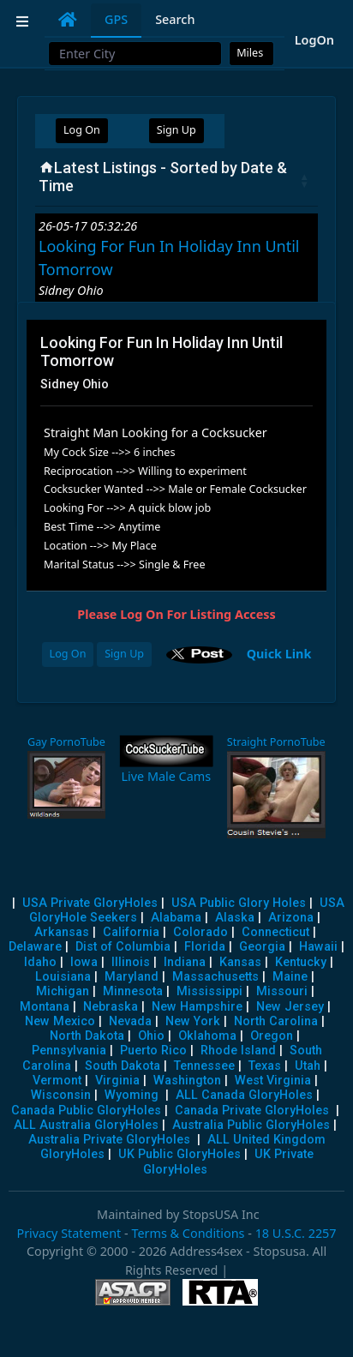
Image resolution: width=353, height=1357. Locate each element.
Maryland (132, 977)
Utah (307, 1066)
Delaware (35, 947)
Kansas (240, 962)
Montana (44, 1007)
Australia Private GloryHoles (109, 1139)
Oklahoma (207, 1036)
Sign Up (176, 130)
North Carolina (276, 1021)
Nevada (130, 1021)
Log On (81, 130)
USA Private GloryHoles (90, 903)
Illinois (130, 962)
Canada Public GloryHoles (86, 1110)
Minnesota (133, 991)
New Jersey (290, 1007)
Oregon (271, 1036)
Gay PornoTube (66, 742)
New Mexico (60, 1021)
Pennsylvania (69, 1050)
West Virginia (273, 1080)
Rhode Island (238, 1050)
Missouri (282, 991)
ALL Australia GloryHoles (86, 1125)
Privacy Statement (68, 1233)
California (131, 932)
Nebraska (110, 1007)
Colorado (200, 932)
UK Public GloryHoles (179, 1154)
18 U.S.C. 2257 (296, 1233)
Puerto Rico (153, 1050)
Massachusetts (215, 977)
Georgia (262, 947)
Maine (290, 977)
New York (192, 1021)
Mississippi (209, 991)
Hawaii (318, 947)
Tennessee (204, 1066)
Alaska (234, 917)
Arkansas (61, 932)
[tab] (68, 19)
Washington (187, 1080)
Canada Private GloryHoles (252, 1110)
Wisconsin (61, 1095)
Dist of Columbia (123, 947)
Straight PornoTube (276, 742)
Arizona (291, 917)
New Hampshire (197, 1007)
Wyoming (132, 1095)
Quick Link (279, 653)
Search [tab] (174, 19)
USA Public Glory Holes (238, 903)
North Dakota (87, 1036)
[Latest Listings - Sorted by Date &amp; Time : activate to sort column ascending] (176, 181)
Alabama (176, 917)
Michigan (62, 991)
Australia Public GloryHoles (251, 1125)
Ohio (151, 1036)
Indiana (185, 962)
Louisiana (63, 977)
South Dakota (122, 1066)
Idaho (40, 962)
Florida (204, 947)
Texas (264, 1066)
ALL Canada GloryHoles (244, 1095)
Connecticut (275, 932)
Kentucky (300, 962)
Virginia (117, 1080)
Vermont (57, 1080)
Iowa (84, 962)
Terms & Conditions (187, 1233)
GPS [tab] (116, 19)
